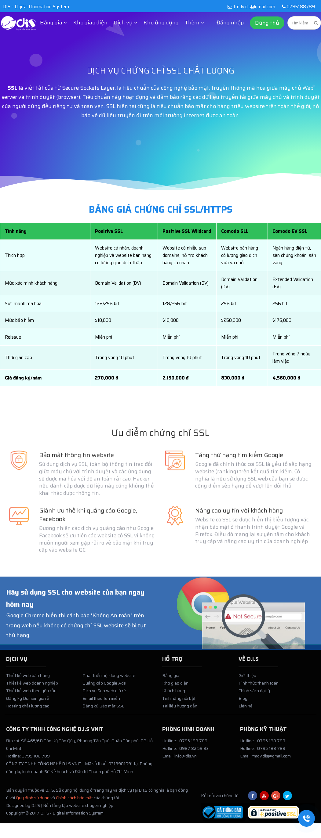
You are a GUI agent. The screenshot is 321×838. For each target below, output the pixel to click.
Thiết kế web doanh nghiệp (32, 686)
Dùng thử (267, 23)
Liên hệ (246, 709)
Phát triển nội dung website (108, 678)
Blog (243, 701)
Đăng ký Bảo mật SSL (103, 709)
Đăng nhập (230, 22)
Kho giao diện (90, 22)
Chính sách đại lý (254, 693)
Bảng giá (170, 678)
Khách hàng (173, 693)
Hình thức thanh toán (259, 686)
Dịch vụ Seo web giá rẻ (104, 693)
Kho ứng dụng (161, 22)
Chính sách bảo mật (74, 800)
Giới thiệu (247, 678)
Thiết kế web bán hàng (28, 678)
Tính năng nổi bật (178, 701)
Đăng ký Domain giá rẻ (27, 701)
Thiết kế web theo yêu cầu (31, 693)
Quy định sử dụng (32, 800)
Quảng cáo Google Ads (104, 686)
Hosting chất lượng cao (27, 709)
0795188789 (297, 6)
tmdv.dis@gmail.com (251, 6)
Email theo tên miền (101, 701)
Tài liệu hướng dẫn (179, 709)
